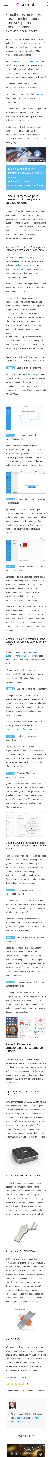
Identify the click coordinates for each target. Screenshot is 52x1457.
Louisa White (20, 1418)
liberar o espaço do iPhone (26, 61)
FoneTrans (31, 374)
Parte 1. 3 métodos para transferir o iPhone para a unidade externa (25, 173)
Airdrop (39, 94)
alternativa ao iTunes (26, 265)
